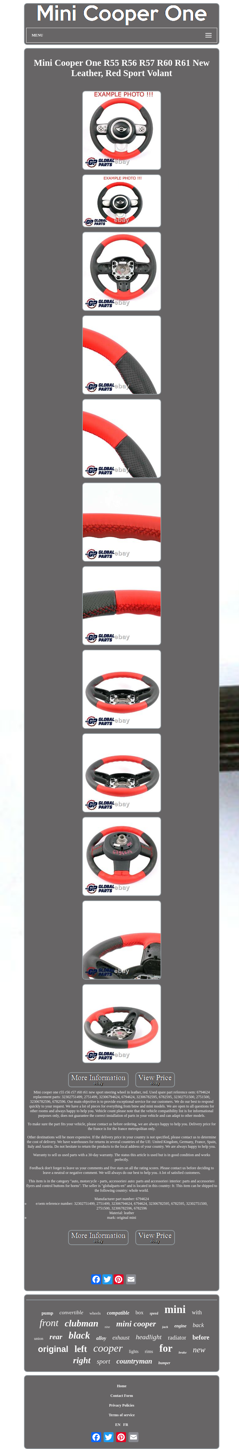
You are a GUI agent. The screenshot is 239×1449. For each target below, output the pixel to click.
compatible (118, 1313)
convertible (71, 1313)
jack (165, 1327)
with (197, 1312)
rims (149, 1351)
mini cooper (136, 1323)
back (198, 1325)
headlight (149, 1337)
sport (103, 1361)
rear (55, 1337)
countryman (134, 1361)
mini (174, 1309)
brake (183, 1352)
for (165, 1348)
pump (47, 1313)
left (80, 1349)
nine (107, 1327)
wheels (95, 1313)
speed (154, 1313)
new (199, 1349)
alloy (101, 1338)
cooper (108, 1348)
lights (133, 1351)
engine (180, 1326)
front (49, 1322)
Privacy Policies (121, 1405)
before (200, 1337)
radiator (177, 1337)
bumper (164, 1363)
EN (117, 1424)
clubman (81, 1323)
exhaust (120, 1338)
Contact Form (121, 1395)
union (38, 1338)
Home (122, 1386)
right (82, 1360)
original (53, 1349)
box (140, 1313)
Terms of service (122, 1415)
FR (125, 1424)
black (79, 1335)
